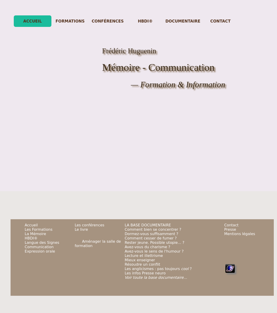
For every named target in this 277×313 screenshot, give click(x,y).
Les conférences (89, 225)
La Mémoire (35, 234)
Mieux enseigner (140, 260)
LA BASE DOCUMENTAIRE (148, 225)
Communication (39, 247)
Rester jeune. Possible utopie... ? (154, 242)
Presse (230, 229)
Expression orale (40, 251)
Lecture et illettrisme (144, 255)
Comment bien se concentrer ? (153, 229)
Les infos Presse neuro (145, 273)
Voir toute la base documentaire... (156, 277)
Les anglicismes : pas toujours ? (158, 269)
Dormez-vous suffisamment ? (151, 234)
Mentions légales (239, 234)
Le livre (81, 229)
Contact (231, 225)
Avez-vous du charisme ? (147, 247)
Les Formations (39, 229)
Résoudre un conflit (142, 264)
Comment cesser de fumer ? (151, 238)
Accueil (31, 225)
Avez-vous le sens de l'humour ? (154, 251)
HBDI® (31, 238)
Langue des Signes (42, 242)
